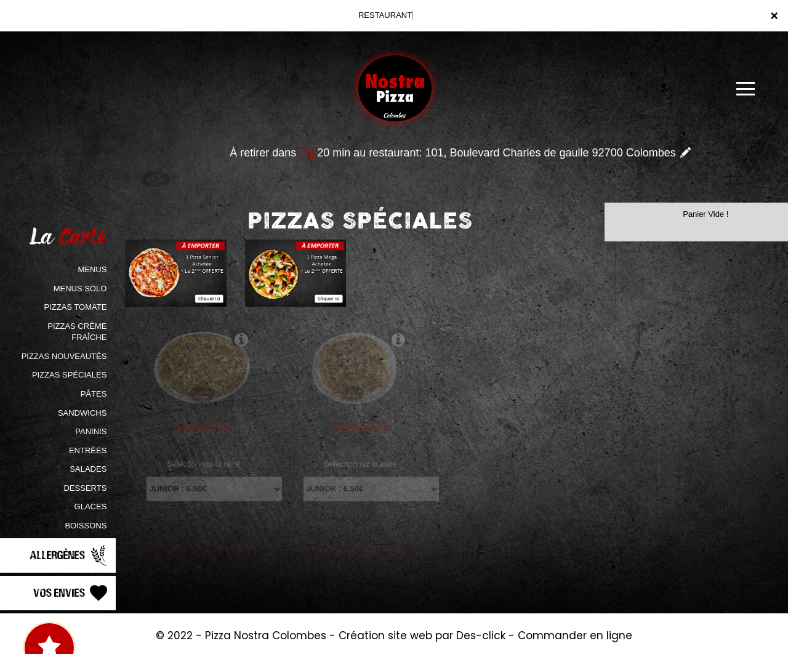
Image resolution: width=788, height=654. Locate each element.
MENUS (92, 269)
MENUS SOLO (80, 288)
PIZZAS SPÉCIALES (69, 374)
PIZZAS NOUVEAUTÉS (64, 356)
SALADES (88, 469)
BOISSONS (86, 525)
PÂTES (94, 393)
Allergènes (70, 555)
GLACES (90, 506)
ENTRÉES (88, 450)
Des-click (480, 635)
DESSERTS (85, 488)
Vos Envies (71, 593)
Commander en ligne (575, 635)
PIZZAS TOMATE (75, 307)
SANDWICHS (82, 413)
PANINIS (91, 431)
